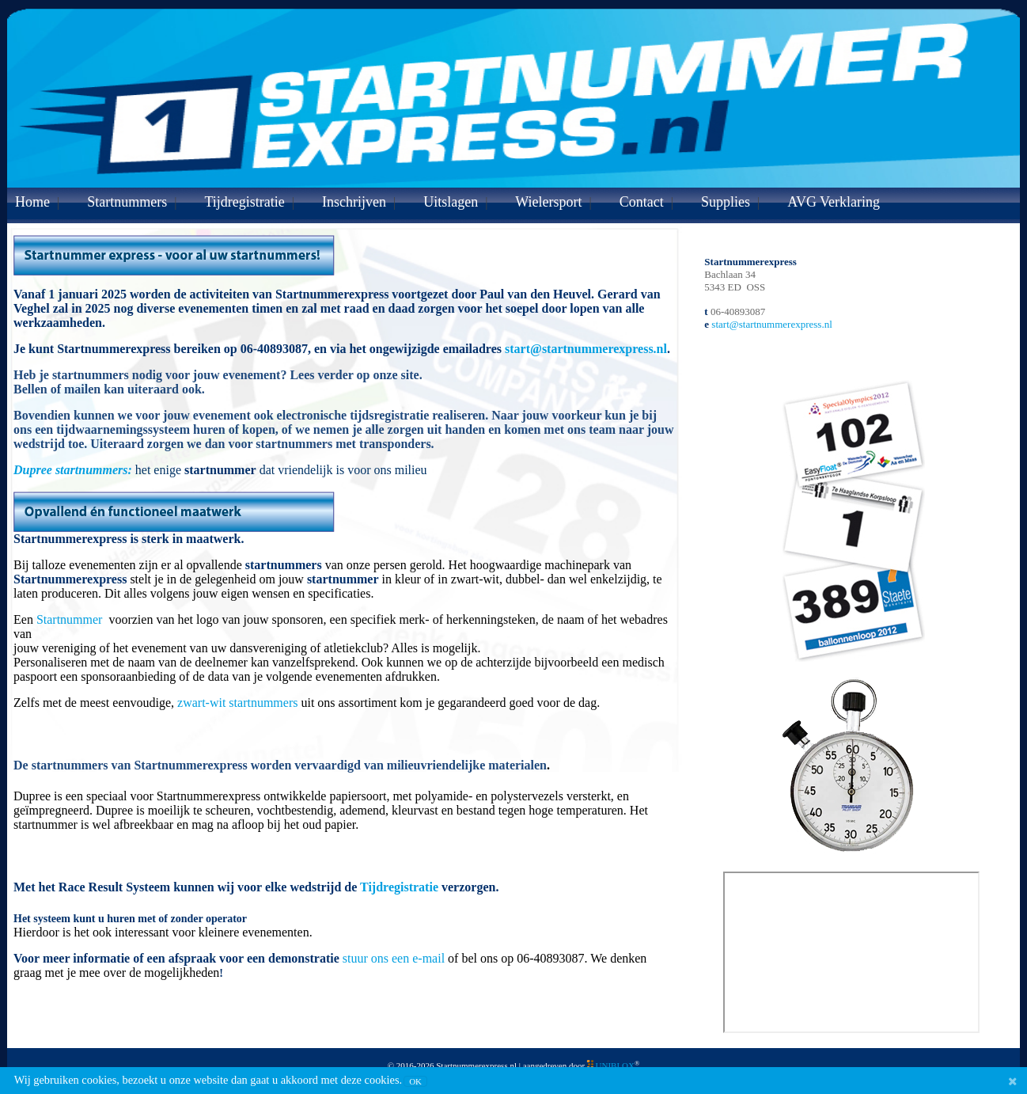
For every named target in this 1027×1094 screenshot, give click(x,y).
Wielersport (548, 202)
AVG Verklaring (833, 202)
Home (32, 202)
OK (415, 1081)
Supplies (725, 202)
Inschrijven (354, 202)
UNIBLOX (615, 1065)
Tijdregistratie (244, 202)
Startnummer (71, 619)
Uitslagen (450, 202)
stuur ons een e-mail (394, 958)
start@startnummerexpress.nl (586, 348)
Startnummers (127, 202)
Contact (642, 202)
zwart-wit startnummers (237, 702)
